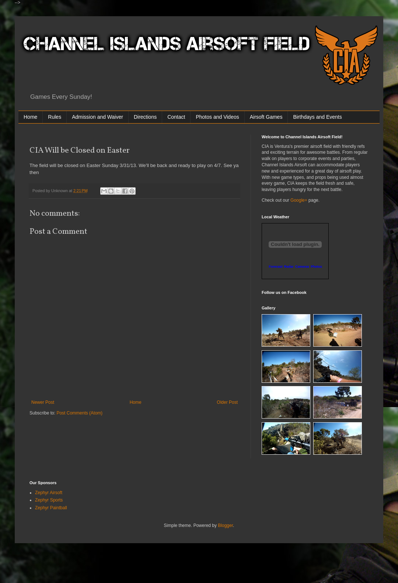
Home (30, 117)
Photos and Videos (217, 117)
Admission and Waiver (97, 117)
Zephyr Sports (49, 500)
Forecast (276, 266)
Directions (145, 117)
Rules (54, 117)
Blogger (225, 525)
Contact (176, 117)
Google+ (298, 200)
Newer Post (42, 402)
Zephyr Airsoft (48, 492)
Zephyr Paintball (51, 507)
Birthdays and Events (317, 117)
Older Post (227, 402)
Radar (289, 266)
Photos (316, 266)
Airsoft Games (266, 117)
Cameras (302, 266)
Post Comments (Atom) (79, 413)
